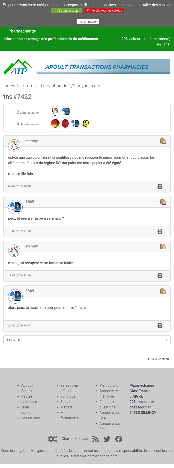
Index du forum (18, 86)
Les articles (30, 418)
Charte (67, 439)
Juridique (67, 396)
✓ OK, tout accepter (67, 10)
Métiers (66, 407)
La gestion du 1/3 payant (65, 86)
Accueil (27, 385)
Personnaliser (88, 21)
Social (65, 402)
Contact (81, 439)
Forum (26, 391)
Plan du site (108, 385)
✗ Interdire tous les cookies (104, 10)
